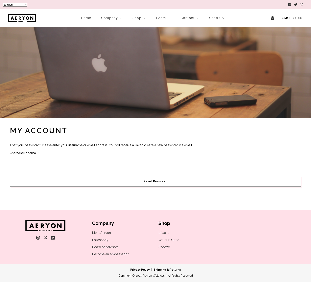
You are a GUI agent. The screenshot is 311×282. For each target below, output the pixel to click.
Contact (189, 16)
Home (86, 17)
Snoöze (164, 247)
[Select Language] (15, 5)
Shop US (216, 17)
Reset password (155, 181)
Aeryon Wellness (154, 275)
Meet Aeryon (101, 233)
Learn (163, 16)
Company (112, 16)
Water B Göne (168, 240)
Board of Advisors (105, 247)
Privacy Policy (140, 269)
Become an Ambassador (110, 254)
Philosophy (100, 240)
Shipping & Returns (167, 269)
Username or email (24, 153)
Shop (139, 16)
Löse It (163, 233)
